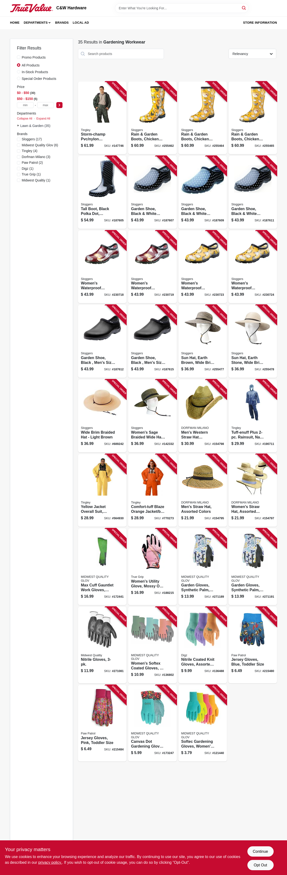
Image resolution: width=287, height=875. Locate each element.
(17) (32, 139)
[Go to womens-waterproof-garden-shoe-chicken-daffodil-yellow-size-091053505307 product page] (202, 266)
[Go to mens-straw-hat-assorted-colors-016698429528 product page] (202, 490)
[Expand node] (19, 125)
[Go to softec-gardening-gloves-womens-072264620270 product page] (202, 723)
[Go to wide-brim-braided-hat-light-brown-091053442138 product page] (102, 415)
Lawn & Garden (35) (35, 126)
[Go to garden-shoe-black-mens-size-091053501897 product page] (102, 341)
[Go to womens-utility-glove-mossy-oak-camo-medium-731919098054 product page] (152, 566)
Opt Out (260, 865)
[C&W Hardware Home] (31, 8)
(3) (36, 157)
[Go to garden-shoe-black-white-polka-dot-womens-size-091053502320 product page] (253, 192)
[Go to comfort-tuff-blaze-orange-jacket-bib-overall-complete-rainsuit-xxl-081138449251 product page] (152, 490)
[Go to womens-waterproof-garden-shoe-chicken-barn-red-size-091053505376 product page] (102, 266)
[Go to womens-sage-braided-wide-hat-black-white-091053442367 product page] (152, 415)
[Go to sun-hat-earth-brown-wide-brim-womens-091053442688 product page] (202, 341)
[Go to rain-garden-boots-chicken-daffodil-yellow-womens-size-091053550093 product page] (202, 118)
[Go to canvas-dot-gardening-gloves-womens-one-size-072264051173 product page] (152, 723)
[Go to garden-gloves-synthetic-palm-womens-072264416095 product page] (202, 566)
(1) (27, 168)
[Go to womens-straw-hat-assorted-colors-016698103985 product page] (253, 490)
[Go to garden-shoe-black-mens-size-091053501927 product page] (152, 341)
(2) (32, 162)
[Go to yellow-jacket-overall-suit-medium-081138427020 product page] (102, 490)
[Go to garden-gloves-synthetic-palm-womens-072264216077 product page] (253, 566)
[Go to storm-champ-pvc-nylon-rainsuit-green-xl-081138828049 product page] (102, 118)
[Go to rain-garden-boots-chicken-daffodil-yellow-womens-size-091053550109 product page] (253, 118)
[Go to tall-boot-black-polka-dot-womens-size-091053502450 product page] (102, 192)
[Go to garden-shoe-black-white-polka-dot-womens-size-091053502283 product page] (152, 192)
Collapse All (24, 118)
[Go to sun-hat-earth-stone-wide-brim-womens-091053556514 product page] (253, 341)
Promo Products (34, 57)
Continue (260, 851)
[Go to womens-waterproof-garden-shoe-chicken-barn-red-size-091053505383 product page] (152, 266)
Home (15, 22)
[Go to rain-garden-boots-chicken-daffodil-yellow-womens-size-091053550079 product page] (152, 118)
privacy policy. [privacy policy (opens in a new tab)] (50, 862)
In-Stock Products (35, 72)
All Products (31, 65)
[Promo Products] (18, 57)
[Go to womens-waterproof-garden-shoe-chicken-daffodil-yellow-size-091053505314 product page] (253, 266)
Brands (62, 22)
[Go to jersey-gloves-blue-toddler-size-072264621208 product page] (253, 645)
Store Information (260, 22)
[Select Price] (59, 105)
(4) (29, 151)
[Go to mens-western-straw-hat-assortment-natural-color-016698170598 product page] (202, 415)
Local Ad (81, 22)
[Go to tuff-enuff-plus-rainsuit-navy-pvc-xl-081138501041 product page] (253, 415)
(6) (40, 145)
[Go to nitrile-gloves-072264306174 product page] (102, 645)
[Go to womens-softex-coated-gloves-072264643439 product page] (152, 645)
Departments (36, 22)
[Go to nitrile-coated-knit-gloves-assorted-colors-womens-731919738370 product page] (202, 645)
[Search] (244, 8)
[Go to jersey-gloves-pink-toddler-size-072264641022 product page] (102, 723)
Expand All (43, 118)
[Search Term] (182, 8)
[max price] (45, 105)
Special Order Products (39, 78)
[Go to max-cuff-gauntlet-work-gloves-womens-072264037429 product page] (102, 566)
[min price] (25, 105)
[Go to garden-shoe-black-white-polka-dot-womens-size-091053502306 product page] (202, 192)
